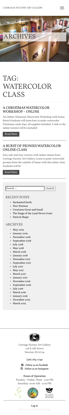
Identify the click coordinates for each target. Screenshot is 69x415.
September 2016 (22, 285)
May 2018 (18, 248)
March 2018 (19, 252)
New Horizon (20, 206)
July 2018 (18, 244)
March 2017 (19, 274)
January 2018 (20, 255)
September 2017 (22, 263)
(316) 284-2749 (34, 359)
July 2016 (18, 289)
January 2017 (20, 277)
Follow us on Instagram (37, 369)
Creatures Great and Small (28, 210)
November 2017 (21, 259)
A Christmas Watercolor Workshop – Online (26, 109)
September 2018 (22, 241)
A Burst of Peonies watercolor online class (32, 148)
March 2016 (19, 292)
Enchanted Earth (22, 202)
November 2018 (21, 237)
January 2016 (20, 296)
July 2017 (18, 266)
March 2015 (19, 303)
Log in (34, 406)
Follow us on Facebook (36, 365)
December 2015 (21, 300)
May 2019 (18, 230)
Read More (11, 134)
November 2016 (21, 281)
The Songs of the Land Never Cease (32, 213)
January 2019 (20, 233)
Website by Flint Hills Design (34, 409)
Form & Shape (21, 217)
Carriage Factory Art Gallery (23, 8)
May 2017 (18, 270)
